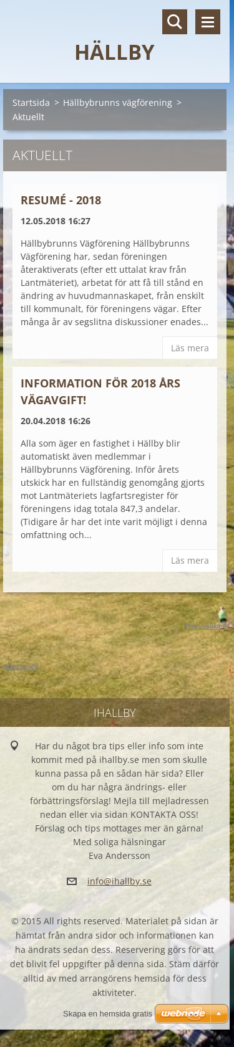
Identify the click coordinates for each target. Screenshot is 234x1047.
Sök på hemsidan (174, 21)
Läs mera (190, 348)
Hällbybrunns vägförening (117, 102)
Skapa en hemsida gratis (107, 1013)
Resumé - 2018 (61, 199)
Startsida (31, 102)
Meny (207, 21)
